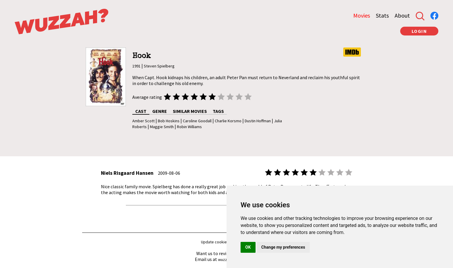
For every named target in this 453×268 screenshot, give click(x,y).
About (402, 15)
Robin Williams (189, 126)
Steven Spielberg (159, 66)
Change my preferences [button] (283, 247)
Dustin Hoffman (258, 120)
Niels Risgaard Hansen (127, 172)
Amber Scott (143, 120)
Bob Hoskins (169, 120)
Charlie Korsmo (228, 120)
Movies (361, 15)
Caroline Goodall (197, 120)
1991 (136, 66)
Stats (382, 15)
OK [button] (248, 247)
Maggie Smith (162, 126)
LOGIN (419, 31)
